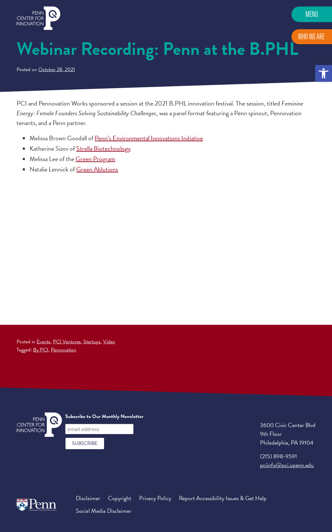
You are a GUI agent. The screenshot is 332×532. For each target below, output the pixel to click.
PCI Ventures (67, 342)
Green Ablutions (97, 169)
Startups (92, 342)
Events (43, 342)
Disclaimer (88, 498)
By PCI (40, 350)
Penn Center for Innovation (38, 18)
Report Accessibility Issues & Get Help (223, 498)
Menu (311, 14)
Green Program (95, 159)
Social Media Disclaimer (103, 510)
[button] (323, 73)
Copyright (119, 498)
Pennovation (63, 350)
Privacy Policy (155, 498)
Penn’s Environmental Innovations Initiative (149, 138)
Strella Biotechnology (103, 148)
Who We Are (311, 36)
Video (109, 342)
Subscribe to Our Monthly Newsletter (104, 416)
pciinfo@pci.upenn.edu (287, 465)
